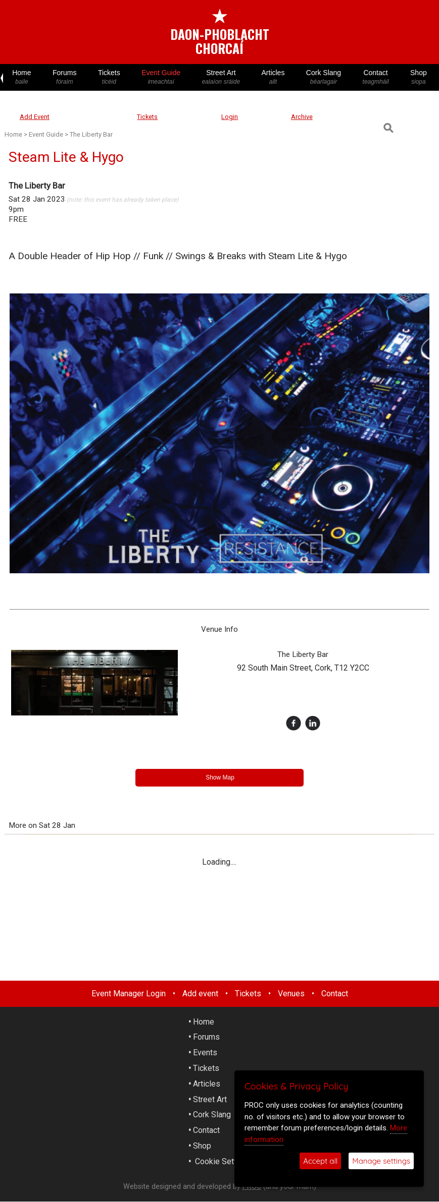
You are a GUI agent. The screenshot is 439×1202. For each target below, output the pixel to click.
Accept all (320, 1161)
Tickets (109, 77)
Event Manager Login (128, 993)
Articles (273, 77)
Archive (302, 117)
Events (205, 1052)
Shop (418, 77)
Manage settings (381, 1161)
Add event (200, 993)
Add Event (35, 117)
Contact (375, 77)
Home (22, 77)
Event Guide (161, 77)
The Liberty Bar (91, 134)
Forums (64, 77)
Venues (291, 993)
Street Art (221, 77)
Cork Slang (324, 77)
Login (229, 117)
